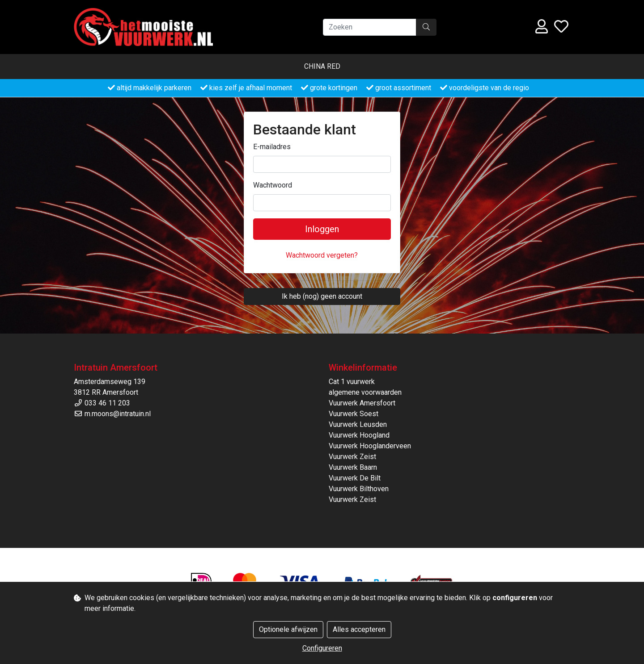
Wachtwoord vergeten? (322, 255)
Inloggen (322, 229)
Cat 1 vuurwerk (352, 381)
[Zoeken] (369, 27)
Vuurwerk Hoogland (359, 435)
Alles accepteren (359, 629)
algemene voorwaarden (365, 392)
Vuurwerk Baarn (353, 467)
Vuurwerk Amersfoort (362, 403)
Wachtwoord (272, 185)
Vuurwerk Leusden (358, 424)
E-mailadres (272, 146)
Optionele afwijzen (288, 629)
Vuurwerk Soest (353, 413)
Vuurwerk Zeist (352, 456)
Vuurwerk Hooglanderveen (370, 446)
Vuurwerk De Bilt (355, 478)
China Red (322, 66)
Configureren (322, 648)
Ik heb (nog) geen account (322, 296)
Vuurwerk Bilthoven (359, 488)
